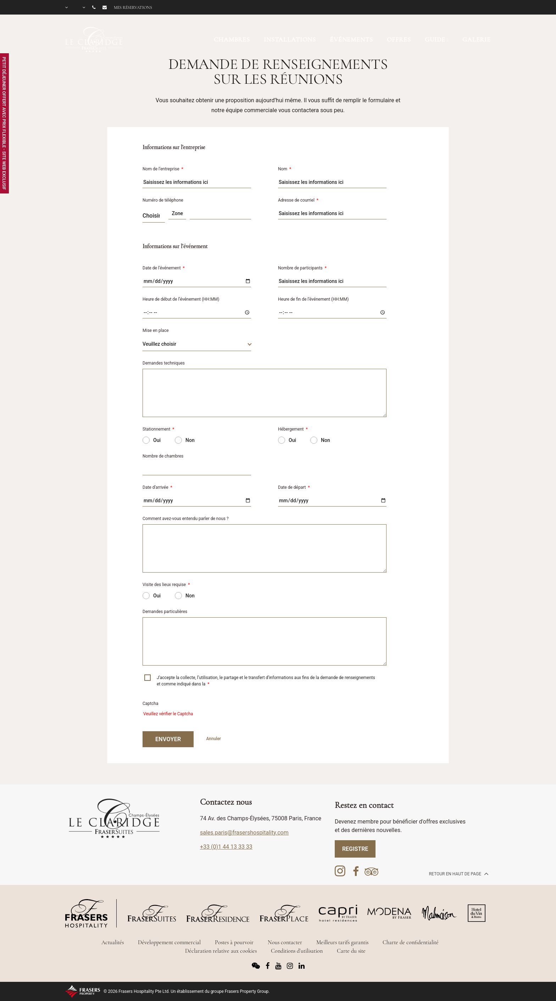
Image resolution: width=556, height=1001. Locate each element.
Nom (284, 168)
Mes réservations (133, 7)
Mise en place (156, 330)
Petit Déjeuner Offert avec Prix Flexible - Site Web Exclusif (3, 123)
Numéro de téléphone (163, 200)
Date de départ (294, 487)
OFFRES (399, 39)
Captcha (150, 703)
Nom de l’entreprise (163, 168)
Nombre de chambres (163, 456)
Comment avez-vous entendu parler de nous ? (186, 518)
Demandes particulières (165, 611)
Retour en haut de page (458, 873)
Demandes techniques (164, 363)
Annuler (213, 738)
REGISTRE (355, 849)
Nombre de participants (302, 268)
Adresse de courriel (298, 200)
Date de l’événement (164, 268)
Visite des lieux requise (166, 584)
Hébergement (293, 429)
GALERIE (476, 39)
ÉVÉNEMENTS (351, 39)
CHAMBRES (232, 39)
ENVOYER (168, 739)
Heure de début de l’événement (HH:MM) (181, 299)
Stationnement (158, 429)
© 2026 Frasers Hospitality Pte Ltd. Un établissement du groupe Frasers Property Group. (186, 991)
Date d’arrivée (157, 487)
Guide (435, 39)
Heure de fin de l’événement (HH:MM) (313, 299)
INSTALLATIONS (290, 39)
